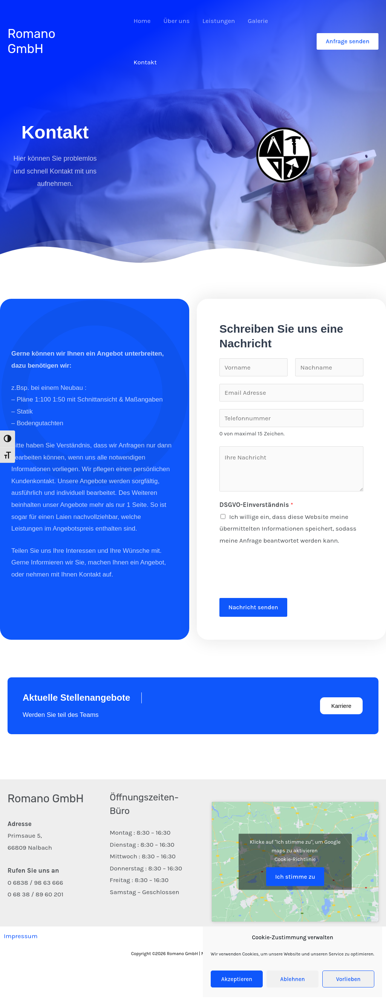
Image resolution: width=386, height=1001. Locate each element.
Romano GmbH (31, 41)
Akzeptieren (236, 979)
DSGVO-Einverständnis (256, 504)
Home (141, 20)
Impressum (21, 936)
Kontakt (145, 62)
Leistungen (218, 20)
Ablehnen (292, 979)
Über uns (177, 20)
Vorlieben (348, 979)
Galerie (258, 20)
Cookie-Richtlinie (295, 859)
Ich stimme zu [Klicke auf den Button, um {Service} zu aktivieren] (295, 876)
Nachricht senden (253, 607)
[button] (347, 41)
